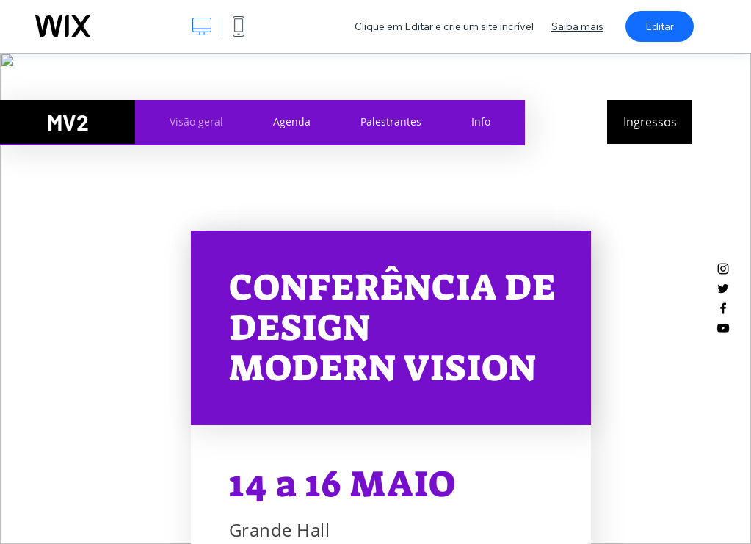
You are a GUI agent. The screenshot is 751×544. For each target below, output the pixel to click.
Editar (659, 26)
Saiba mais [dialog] (577, 26)
